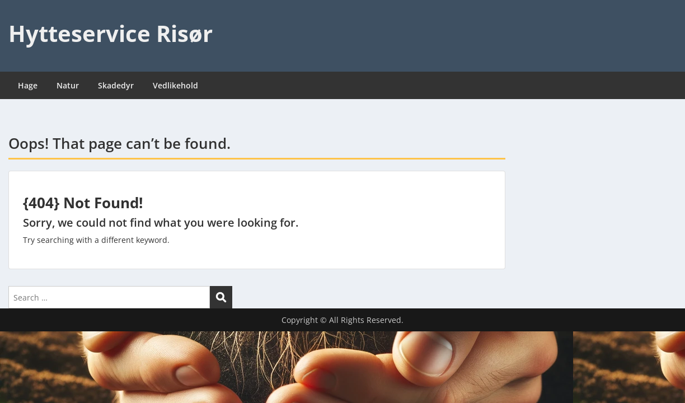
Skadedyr (116, 85)
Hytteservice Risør (110, 33)
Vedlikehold (175, 85)
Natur (68, 85)
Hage (27, 85)
